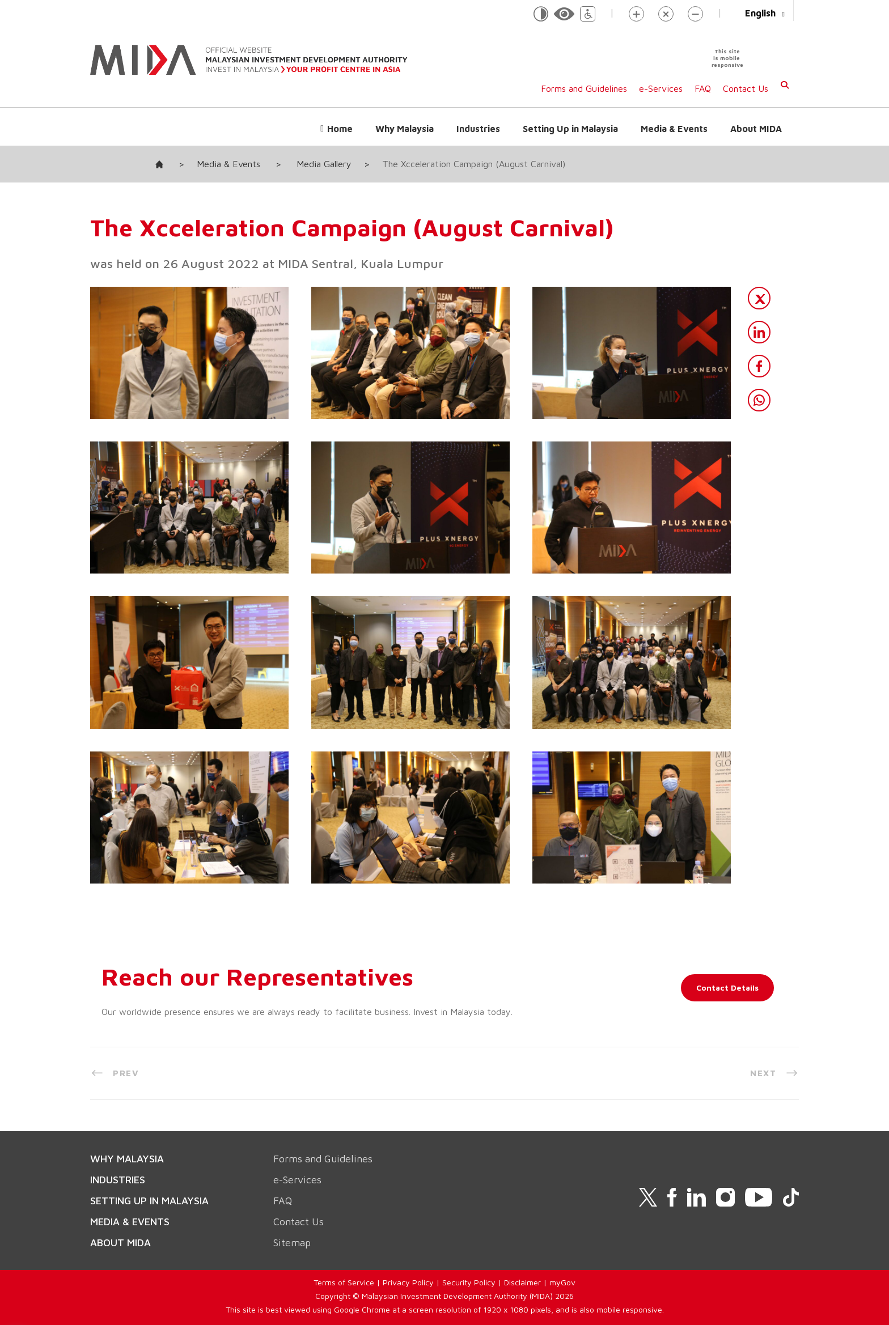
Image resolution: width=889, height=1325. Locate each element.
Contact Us (745, 88)
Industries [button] (478, 129)
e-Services (661, 88)
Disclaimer (522, 1282)
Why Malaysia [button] (404, 129)
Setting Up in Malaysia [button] (570, 129)
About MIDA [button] (756, 129)
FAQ (703, 88)
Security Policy (469, 1282)
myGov (562, 1282)
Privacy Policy (408, 1282)
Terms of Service (344, 1282)
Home (340, 129)
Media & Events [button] (674, 129)
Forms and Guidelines (584, 88)
